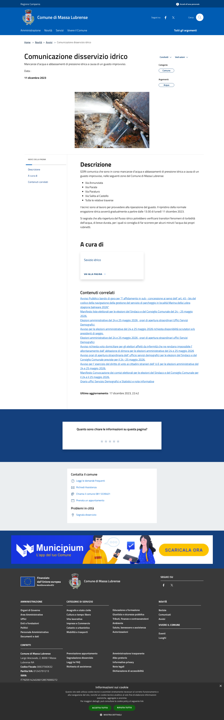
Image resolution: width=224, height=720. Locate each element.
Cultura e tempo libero (79, 614)
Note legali (118, 666)
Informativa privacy (123, 662)
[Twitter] (172, 17)
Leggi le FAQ (73, 662)
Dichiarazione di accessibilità (128, 671)
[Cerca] (199, 17)
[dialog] (112, 701)
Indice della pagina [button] (37, 159)
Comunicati (165, 614)
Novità (38, 42)
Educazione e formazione (126, 610)
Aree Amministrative (32, 614)
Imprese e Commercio (78, 623)
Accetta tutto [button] (100, 707)
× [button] (220, 686)
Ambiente (118, 623)
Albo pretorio (120, 658)
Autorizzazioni (120, 632)
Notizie (162, 610)
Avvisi (49, 42)
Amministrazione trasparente (128, 653)
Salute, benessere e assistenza (129, 627)
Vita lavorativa (74, 619)
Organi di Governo (30, 610)
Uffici (23, 619)
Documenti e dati (30, 636)
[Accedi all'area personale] (187, 4)
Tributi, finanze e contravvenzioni (131, 619)
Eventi (162, 633)
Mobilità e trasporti (77, 632)
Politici (24, 628)
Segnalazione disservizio (80, 658)
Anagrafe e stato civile (79, 610)
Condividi (166, 57)
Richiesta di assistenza (79, 666)
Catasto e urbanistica (78, 628)
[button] (112, 714)
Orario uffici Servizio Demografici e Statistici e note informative (117, 381)
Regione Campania (30, 4)
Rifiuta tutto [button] (124, 707)
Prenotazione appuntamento (82, 653)
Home (27, 42)
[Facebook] (164, 17)
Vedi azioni (182, 57)
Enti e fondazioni (30, 623)
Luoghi (162, 638)
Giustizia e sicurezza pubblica (128, 614)
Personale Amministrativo (35, 632)
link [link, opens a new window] (142, 701)
